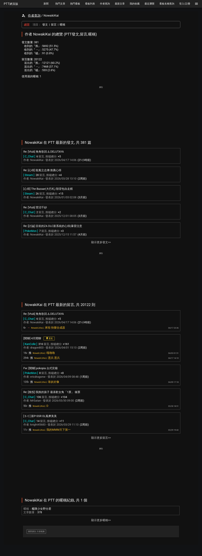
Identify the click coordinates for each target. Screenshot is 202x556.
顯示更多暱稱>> (101, 520)
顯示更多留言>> (101, 437)
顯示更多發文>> (101, 242)
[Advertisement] (101, 111)
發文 (45, 24)
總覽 (27, 24)
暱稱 (62, 24)
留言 (54, 24)
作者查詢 (34, 15)
